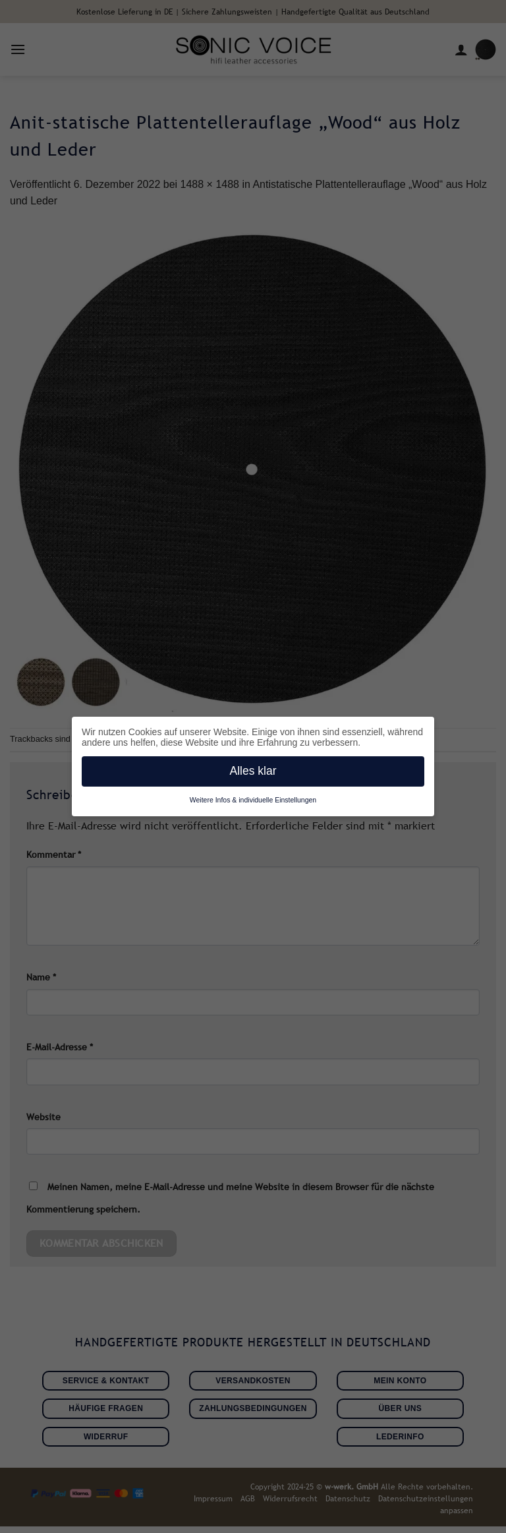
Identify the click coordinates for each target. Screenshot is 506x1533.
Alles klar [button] (253, 770)
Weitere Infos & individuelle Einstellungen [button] (253, 800)
